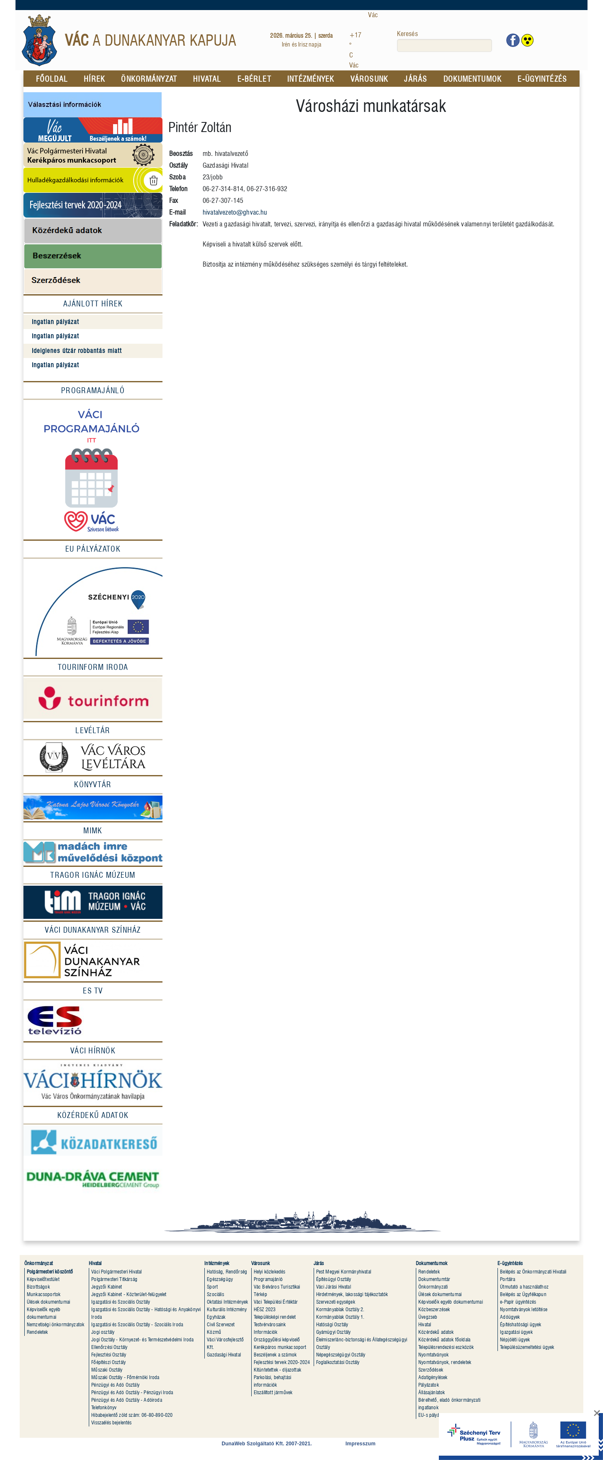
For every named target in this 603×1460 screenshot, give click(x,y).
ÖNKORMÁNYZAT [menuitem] (149, 79)
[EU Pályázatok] (92, 608)
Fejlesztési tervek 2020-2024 (282, 1362)
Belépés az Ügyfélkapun (523, 1294)
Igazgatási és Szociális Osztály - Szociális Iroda (137, 1324)
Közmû (214, 1332)
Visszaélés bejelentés (111, 1422)
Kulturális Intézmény (227, 1309)
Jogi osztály (102, 1332)
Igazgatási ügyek (516, 1332)
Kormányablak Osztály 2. (340, 1309)
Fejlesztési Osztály (108, 1354)
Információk (266, 1332)
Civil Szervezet (220, 1324)
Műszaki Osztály (106, 1370)
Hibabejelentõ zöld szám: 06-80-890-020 (132, 1415)
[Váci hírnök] (92, 1082)
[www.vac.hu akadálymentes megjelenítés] (527, 40)
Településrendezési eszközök (446, 1347)
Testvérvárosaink (270, 1324)
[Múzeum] (92, 902)
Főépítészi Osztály (108, 1362)
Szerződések (430, 1370)
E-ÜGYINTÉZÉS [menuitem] (542, 79)
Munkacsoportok (43, 1294)
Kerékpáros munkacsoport (280, 1347)
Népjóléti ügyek (515, 1339)
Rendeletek (37, 1332)
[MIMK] (92, 830)
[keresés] (444, 45)
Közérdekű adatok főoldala (444, 1339)
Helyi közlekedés (270, 1271)
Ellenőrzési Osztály (109, 1347)
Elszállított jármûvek (273, 1392)
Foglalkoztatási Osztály (338, 1362)
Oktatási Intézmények (227, 1302)
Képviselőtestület (43, 1279)
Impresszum (360, 1444)
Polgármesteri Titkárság (114, 1279)
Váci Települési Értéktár (276, 1302)
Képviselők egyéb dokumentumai (450, 1302)
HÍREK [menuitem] (94, 79)
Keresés (407, 34)
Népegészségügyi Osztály (341, 1354)
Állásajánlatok (431, 1392)
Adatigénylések (432, 1377)
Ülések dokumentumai (48, 1302)
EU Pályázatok (93, 549)
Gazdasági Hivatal (224, 1354)
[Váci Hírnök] (92, 1051)
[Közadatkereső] (92, 1141)
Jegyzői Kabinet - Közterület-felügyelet (128, 1294)
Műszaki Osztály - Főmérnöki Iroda (125, 1377)
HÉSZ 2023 (265, 1309)
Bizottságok (38, 1287)
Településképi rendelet (275, 1317)
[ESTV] (92, 1021)
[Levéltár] (92, 730)
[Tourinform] (92, 698)
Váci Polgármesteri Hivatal (116, 1271)
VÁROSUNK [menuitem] (369, 79)
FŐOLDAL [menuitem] (52, 79)
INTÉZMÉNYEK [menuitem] (310, 79)
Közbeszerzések (434, 1309)
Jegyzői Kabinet (106, 1287)
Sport (212, 1287)
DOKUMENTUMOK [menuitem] (472, 79)
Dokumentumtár (434, 1279)
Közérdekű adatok (436, 1332)
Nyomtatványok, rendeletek (444, 1362)
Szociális (215, 1294)
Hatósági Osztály (332, 1324)
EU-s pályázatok (433, 1415)
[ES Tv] (92, 991)
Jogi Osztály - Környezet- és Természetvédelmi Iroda (142, 1339)
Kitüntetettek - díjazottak (277, 1370)
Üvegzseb (427, 1317)
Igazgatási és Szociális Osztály (120, 1302)
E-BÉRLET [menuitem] (254, 79)
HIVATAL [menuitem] (207, 79)
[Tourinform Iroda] (92, 667)
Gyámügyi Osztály (333, 1332)
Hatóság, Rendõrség (227, 1271)
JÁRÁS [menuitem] (415, 79)
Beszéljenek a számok (275, 1354)
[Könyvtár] (92, 784)
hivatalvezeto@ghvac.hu (235, 212)
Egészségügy (220, 1279)
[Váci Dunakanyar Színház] (92, 930)
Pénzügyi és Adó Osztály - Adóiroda (126, 1400)
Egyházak (216, 1317)
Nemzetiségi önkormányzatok (55, 1324)
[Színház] (92, 960)
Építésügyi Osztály (333, 1279)
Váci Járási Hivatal (333, 1287)
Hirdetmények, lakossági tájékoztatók (352, 1294)
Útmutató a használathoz (524, 1287)
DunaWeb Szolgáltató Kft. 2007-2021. (267, 1444)
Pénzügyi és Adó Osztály (115, 1385)
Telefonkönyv (103, 1407)
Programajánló (93, 390)
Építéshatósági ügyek (520, 1324)
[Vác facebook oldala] (513, 40)
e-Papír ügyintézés (518, 1302)
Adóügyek (510, 1317)
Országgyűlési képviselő (277, 1339)
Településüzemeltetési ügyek (527, 1347)
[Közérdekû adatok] (92, 1115)
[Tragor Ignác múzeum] (92, 875)
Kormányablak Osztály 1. (340, 1317)
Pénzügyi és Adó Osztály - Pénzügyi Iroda (132, 1392)
